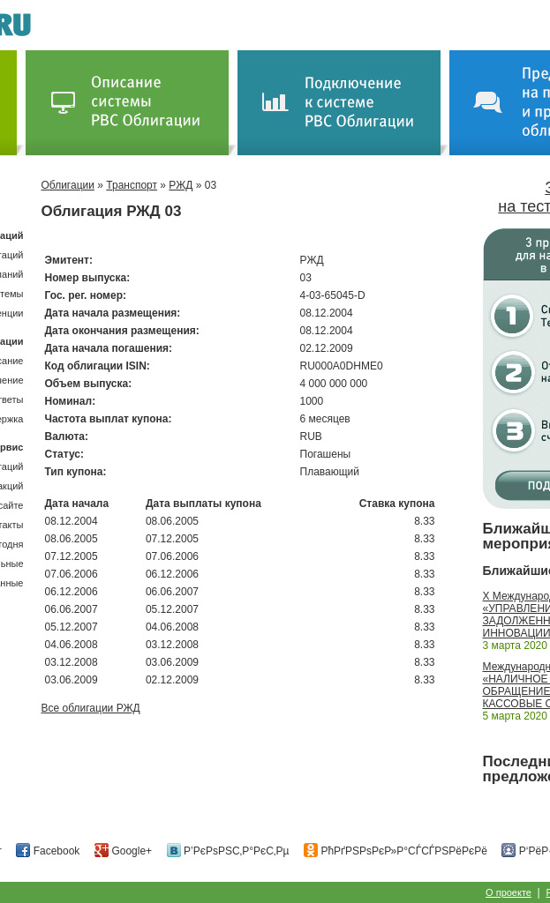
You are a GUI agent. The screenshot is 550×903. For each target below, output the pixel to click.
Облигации (67, 185)
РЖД (180, 185)
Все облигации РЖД (90, 708)
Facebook (47, 851)
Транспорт (131, 185)
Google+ (123, 851)
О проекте (508, 892)
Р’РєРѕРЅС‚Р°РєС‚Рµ (228, 851)
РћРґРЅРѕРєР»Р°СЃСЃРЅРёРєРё (395, 851)
